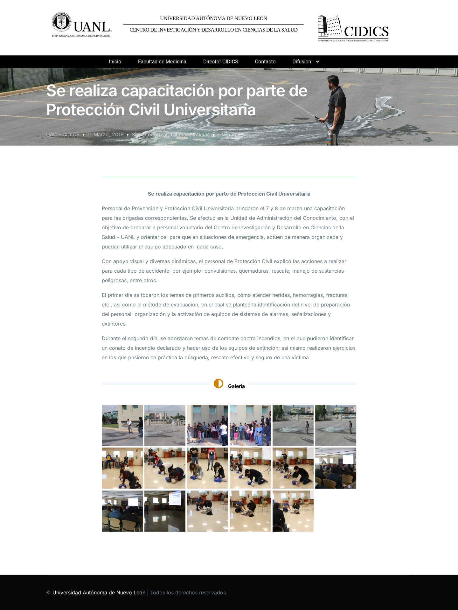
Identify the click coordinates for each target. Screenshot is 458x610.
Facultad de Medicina (162, 62)
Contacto (265, 62)
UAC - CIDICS (63, 134)
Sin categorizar (150, 134)
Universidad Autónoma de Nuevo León (98, 592)
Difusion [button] (302, 62)
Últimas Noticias (190, 134)
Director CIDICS (220, 62)
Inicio (115, 62)
